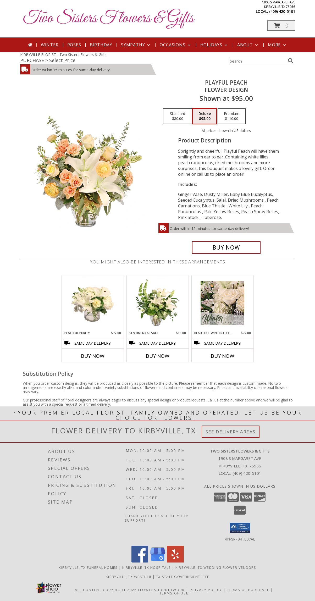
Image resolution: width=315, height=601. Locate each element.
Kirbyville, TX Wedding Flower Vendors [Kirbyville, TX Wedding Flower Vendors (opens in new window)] (215, 567)
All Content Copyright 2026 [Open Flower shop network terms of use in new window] (106, 589)
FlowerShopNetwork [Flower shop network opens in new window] (161, 589)
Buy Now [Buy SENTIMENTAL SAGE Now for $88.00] (157, 355)
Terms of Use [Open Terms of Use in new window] (174, 593)
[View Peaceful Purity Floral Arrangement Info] (92, 303)
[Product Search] (257, 61)
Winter (50, 45)
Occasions (175, 45)
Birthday (101, 45)
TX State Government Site (182, 576)
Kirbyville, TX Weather (129, 576)
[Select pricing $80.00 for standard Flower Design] (177, 116)
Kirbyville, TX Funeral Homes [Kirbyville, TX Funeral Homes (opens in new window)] (88, 567)
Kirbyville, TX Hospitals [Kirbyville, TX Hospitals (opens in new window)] (146, 567)
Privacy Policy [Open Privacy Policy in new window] (206, 589)
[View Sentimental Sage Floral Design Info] (157, 303)
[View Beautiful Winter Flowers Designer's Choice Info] (222, 303)
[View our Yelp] (175, 560)
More (277, 45)
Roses (74, 45)
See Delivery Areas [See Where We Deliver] (231, 432)
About (248, 45)
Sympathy (136, 45)
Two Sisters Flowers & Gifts (108, 18)
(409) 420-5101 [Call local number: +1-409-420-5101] (282, 11)
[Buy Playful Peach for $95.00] (226, 247)
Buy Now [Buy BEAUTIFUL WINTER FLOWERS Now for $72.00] (222, 355)
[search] (290, 61)
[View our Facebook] (139, 560)
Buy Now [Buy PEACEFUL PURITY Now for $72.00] (92, 355)
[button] (281, 25)
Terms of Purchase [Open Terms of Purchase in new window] (248, 589)
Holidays (214, 45)
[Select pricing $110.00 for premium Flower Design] (231, 116)
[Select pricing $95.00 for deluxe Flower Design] (204, 116)
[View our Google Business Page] (157, 560)
